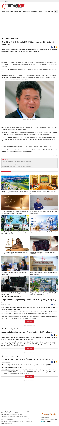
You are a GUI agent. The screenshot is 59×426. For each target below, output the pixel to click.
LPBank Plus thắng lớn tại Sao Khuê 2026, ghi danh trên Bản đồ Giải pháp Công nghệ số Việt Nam (15, 212)
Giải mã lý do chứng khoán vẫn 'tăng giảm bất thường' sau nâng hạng (14, 293)
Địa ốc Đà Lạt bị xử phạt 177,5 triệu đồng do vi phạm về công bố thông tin (43, 273)
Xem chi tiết (29, 321)
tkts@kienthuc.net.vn (8, 423)
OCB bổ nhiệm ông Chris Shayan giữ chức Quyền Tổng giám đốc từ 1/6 (43, 212)
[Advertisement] (29, 24)
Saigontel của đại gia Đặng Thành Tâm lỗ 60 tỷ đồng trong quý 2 (18, 161)
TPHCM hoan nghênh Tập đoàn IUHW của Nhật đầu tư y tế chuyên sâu (43, 192)
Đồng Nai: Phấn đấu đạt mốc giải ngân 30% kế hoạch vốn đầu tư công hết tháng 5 (43, 293)
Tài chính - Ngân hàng (7, 11)
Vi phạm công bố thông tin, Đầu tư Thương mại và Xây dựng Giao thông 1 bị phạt (14, 253)
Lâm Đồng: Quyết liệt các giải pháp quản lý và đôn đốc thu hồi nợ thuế (14, 192)
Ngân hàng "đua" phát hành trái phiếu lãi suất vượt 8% (43, 232)
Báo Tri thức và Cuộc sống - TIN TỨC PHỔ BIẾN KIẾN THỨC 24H (13, 6)
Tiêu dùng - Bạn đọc (49, 11)
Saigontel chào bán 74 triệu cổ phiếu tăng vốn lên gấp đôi (17, 164)
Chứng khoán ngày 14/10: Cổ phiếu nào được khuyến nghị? (17, 166)
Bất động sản (17, 11)
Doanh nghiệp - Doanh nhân (30, 11)
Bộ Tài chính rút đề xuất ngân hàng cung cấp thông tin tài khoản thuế (14, 273)
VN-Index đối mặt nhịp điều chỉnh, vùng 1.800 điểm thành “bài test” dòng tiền (42, 253)
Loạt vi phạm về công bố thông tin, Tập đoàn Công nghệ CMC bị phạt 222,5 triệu (14, 232)
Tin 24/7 (40, 11)
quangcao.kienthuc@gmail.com (50, 419)
